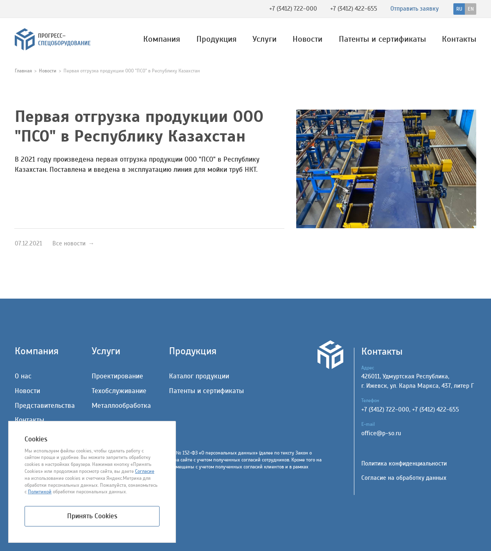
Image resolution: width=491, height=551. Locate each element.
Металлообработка (121, 405)
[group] (386, 169)
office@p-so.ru (381, 433)
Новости (307, 39)
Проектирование (117, 376)
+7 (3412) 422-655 (353, 9)
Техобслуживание (119, 390)
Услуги (264, 39)
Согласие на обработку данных (403, 478)
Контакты (459, 39)
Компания (161, 39)
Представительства (45, 405)
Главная (23, 70)
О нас (23, 376)
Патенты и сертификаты (382, 39)
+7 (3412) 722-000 (293, 9)
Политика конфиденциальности (404, 464)
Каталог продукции (199, 376)
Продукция (216, 39)
